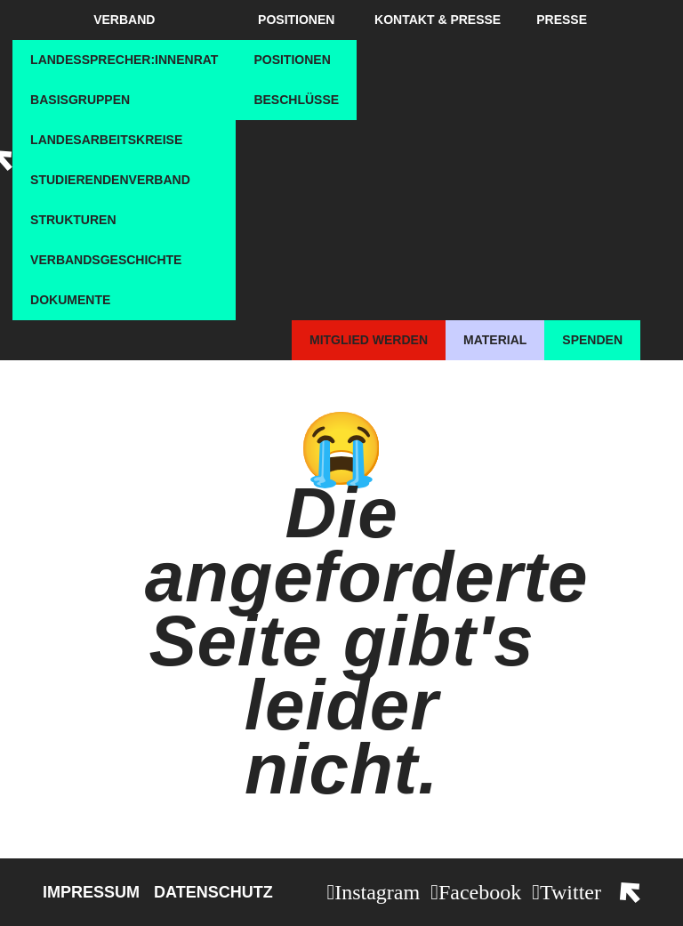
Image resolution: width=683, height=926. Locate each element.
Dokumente (70, 300)
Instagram (377, 892)
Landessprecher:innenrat (124, 59)
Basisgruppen (80, 100)
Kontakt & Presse (437, 19)
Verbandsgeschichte (105, 260)
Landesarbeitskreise (106, 140)
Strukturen (73, 220)
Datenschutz (213, 892)
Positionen (296, 19)
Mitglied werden (368, 340)
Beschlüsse (296, 100)
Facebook (479, 892)
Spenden (592, 340)
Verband (124, 19)
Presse (561, 19)
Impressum (91, 892)
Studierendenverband (110, 180)
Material (494, 340)
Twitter (570, 892)
